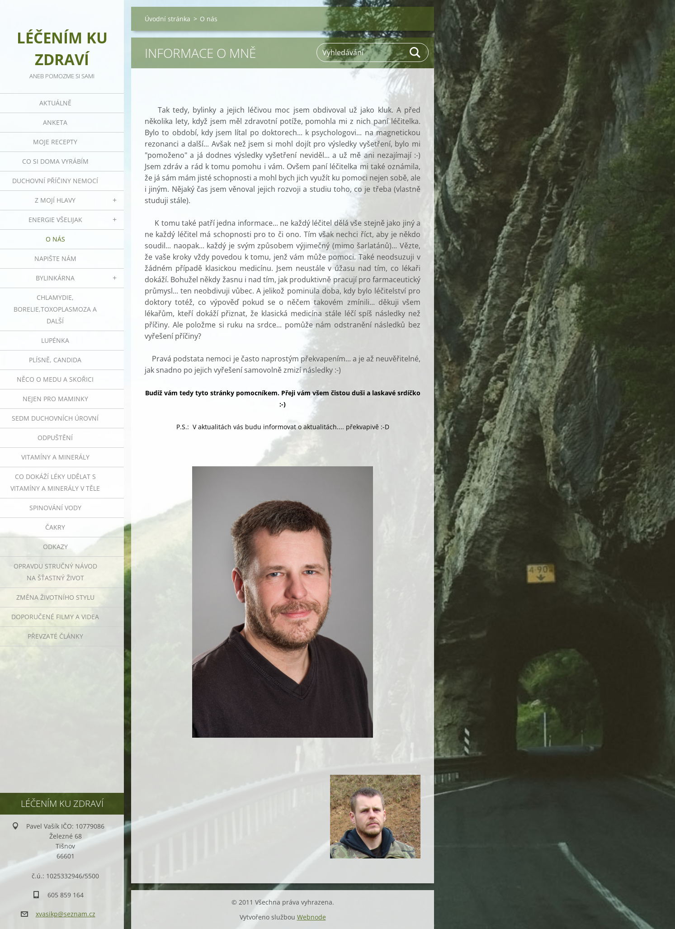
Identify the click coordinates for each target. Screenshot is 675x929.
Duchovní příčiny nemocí (55, 180)
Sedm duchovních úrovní (55, 418)
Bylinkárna (55, 278)
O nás (55, 239)
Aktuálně (55, 103)
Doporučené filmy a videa (55, 616)
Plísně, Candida (55, 359)
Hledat (415, 52)
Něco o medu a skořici (55, 379)
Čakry (55, 527)
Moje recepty (55, 141)
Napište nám (55, 258)
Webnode (311, 917)
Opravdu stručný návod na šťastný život (55, 572)
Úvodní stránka (167, 18)
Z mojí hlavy (55, 200)
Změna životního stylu (55, 597)
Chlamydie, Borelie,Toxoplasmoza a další (55, 309)
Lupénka (55, 340)
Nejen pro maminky (55, 398)
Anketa (55, 122)
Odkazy (55, 546)
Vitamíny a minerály (55, 457)
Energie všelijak (55, 219)
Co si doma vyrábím (55, 161)
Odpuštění (55, 437)
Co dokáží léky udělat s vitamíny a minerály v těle (55, 482)
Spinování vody (55, 507)
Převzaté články (55, 636)
